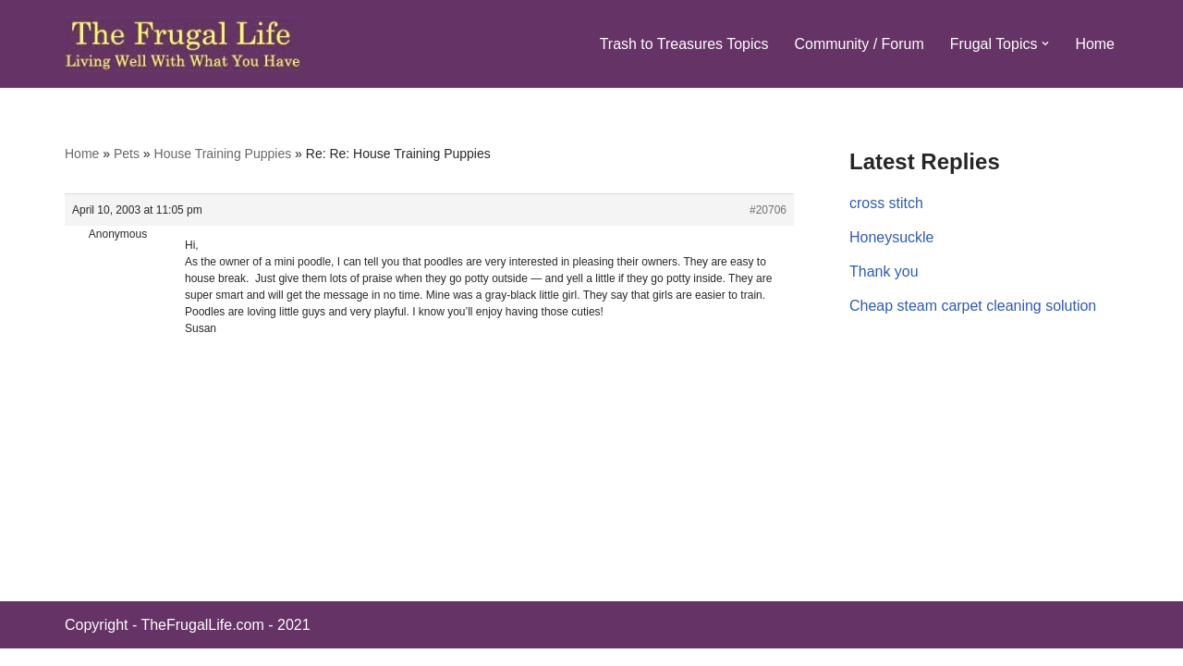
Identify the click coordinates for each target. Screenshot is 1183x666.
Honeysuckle (891, 237)
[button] (1045, 43)
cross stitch (886, 203)
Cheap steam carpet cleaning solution (973, 306)
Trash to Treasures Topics (683, 44)
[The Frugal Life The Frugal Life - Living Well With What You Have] (183, 44)
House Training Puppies (223, 153)
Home (1095, 44)
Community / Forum (858, 44)
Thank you (884, 271)
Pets (127, 153)
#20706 (768, 210)
